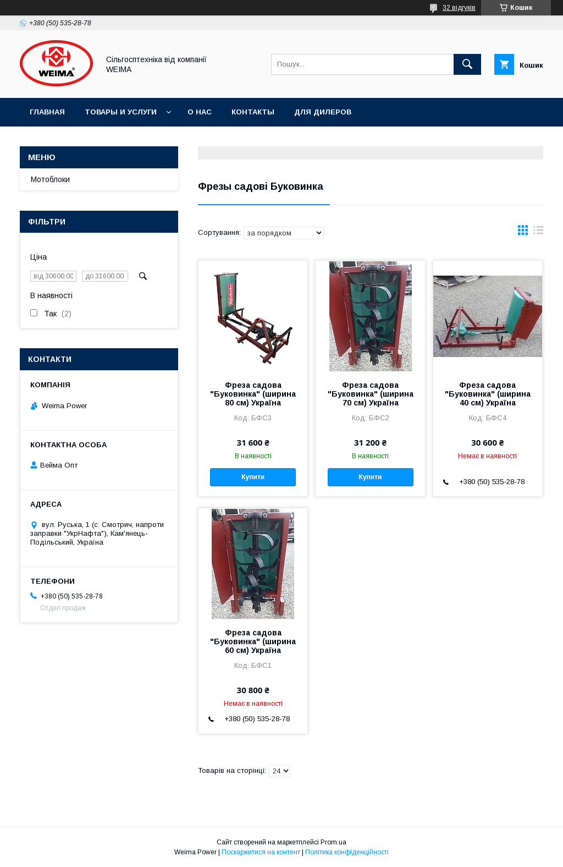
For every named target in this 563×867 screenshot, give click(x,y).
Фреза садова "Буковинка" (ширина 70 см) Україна (370, 394)
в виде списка (538, 232)
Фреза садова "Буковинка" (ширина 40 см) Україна (488, 394)
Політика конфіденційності (347, 852)
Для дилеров (322, 112)
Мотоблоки (50, 179)
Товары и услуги (121, 112)
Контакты (252, 112)
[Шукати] (467, 64)
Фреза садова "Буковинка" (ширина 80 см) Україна (253, 394)
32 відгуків (459, 8)
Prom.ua (333, 842)
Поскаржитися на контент (261, 852)
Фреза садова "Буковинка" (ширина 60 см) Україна (253, 641)
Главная (47, 112)
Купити (252, 477)
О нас (199, 112)
